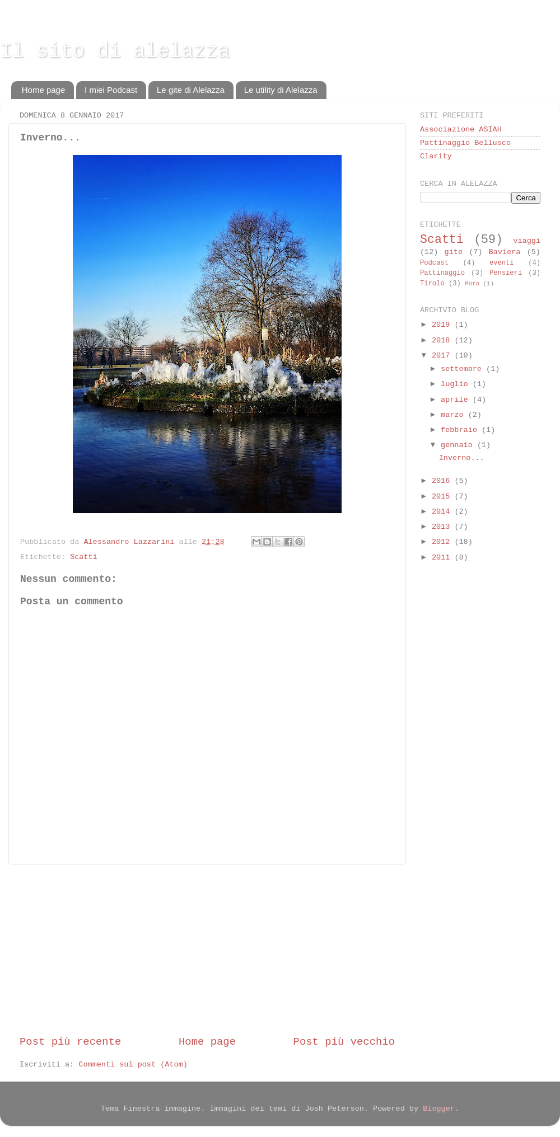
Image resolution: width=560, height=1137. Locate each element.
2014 (443, 512)
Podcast (434, 263)
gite (454, 252)
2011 (443, 557)
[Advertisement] (207, 949)
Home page (44, 90)
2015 (443, 496)
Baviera (505, 252)
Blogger (439, 1109)
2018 (443, 340)
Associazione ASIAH (461, 129)
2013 (443, 527)
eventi (501, 263)
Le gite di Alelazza (191, 90)
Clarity (436, 156)
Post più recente (70, 1042)
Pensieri (505, 273)
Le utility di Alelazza (281, 90)
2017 (443, 355)
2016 (443, 481)
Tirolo (432, 284)
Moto (472, 283)
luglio (457, 384)
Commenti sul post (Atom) (132, 1064)
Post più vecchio (344, 1042)
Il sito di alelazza (115, 51)
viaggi (526, 241)
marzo (454, 415)
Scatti (83, 557)
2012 (443, 542)
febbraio (461, 430)
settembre (463, 369)
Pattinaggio (442, 273)
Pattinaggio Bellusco (465, 143)
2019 (443, 325)
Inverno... (461, 458)
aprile (457, 400)
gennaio (459, 445)
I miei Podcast (111, 90)
